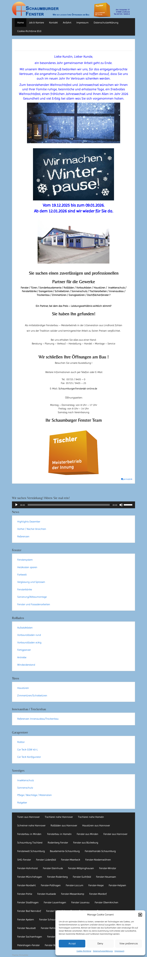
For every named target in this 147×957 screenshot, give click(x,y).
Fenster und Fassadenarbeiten (33, 604)
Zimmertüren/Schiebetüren (32, 695)
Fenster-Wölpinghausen (81, 868)
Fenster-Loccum (74, 885)
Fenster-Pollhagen (51, 885)
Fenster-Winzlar (107, 868)
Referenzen (23, 536)
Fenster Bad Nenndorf (29, 911)
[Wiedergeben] (16, 505)
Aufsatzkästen (25, 627)
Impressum (119, 951)
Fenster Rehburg (50, 928)
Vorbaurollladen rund (29, 635)
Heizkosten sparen (27, 567)
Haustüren (23, 688)
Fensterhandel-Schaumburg (100, 851)
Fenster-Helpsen (117, 885)
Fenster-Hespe (96, 885)
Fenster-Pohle (24, 893)
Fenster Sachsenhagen (29, 936)
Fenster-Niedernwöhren (98, 859)
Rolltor (21, 742)
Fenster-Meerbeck (70, 859)
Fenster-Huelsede (46, 893)
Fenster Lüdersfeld (46, 859)
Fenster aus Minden (87, 834)
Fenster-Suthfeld (82, 876)
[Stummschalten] (121, 505)
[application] (73, 504)
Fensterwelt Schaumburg (31, 851)
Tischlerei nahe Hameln (91, 816)
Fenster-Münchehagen (29, 876)
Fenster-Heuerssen (106, 876)
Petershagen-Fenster (28, 945)
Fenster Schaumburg (50, 919)
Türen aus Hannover (28, 816)
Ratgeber (22, 802)
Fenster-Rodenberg (57, 876)
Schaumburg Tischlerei (30, 842)
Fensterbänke (24, 589)
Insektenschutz (25, 780)
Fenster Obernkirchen (106, 902)
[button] (140, 914)
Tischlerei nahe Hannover (59, 816)
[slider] (69, 505)
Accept (72, 943)
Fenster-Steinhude (53, 868)
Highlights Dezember (28, 521)
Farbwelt (22, 574)
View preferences (128, 943)
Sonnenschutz (25, 787)
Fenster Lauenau (80, 902)
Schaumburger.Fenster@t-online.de (77, 388)
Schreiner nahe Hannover (31, 825)
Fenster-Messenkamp (72, 893)
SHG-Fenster (24, 859)
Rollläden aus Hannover (64, 825)
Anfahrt (67, 22)
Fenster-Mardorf (98, 893)
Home (20, 22)
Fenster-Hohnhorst (27, 868)
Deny (100, 943)
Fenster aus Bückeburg (85, 842)
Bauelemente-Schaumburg (65, 851)
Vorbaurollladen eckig (29, 642)
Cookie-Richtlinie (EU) (29, 31)
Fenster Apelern (25, 919)
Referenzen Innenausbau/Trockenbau (38, 718)
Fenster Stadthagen (28, 902)
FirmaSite (23, 955)
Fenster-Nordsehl (26, 885)
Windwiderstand (26, 664)
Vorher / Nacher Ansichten (31, 528)
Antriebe (21, 657)
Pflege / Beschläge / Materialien (34, 795)
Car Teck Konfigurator (29, 756)
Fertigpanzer (24, 649)
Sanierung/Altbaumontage (32, 596)
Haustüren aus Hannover (96, 825)
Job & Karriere (36, 22)
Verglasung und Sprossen (31, 582)
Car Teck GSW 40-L (27, 749)
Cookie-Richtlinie (84, 951)
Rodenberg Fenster (58, 842)
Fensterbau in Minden (29, 834)
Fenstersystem (25, 559)
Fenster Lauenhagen (55, 902)
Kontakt (53, 22)
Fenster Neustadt (26, 928)
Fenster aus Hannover (115, 834)
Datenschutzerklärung (103, 951)
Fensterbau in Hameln (59, 834)
